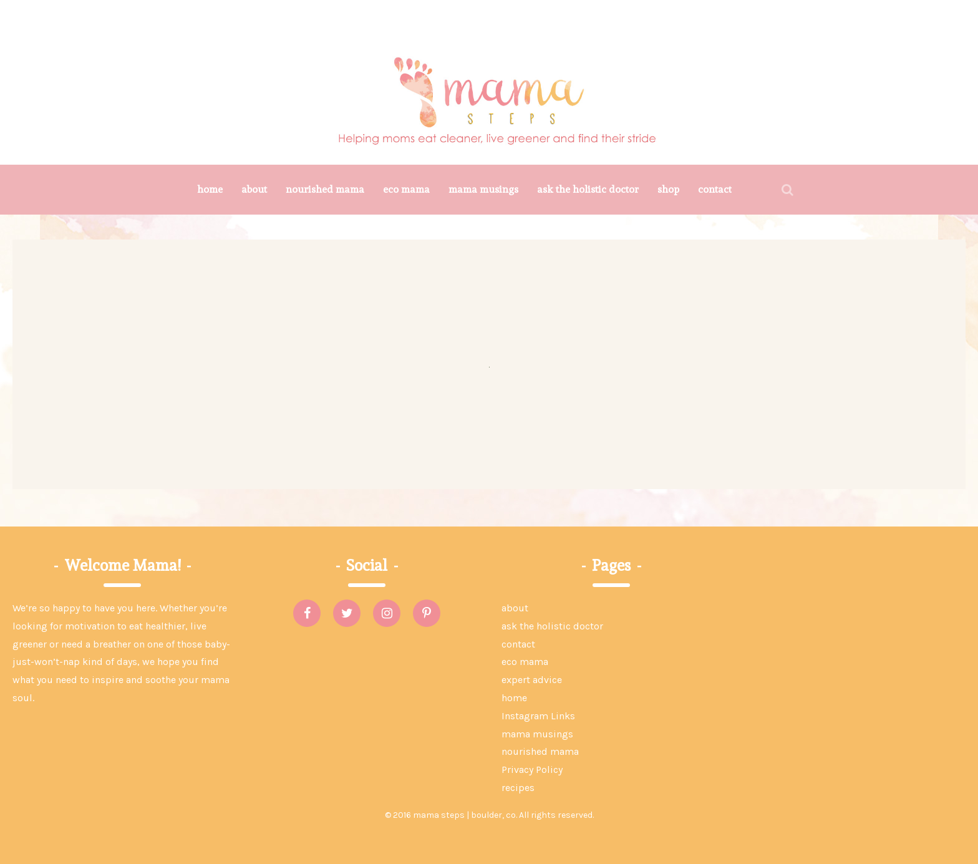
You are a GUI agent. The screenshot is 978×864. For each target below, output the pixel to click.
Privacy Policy (532, 769)
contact (715, 189)
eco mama (406, 189)
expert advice (531, 680)
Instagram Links (538, 716)
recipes (518, 788)
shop (668, 189)
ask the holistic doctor (588, 189)
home (210, 189)
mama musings (483, 189)
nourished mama (325, 189)
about (254, 189)
